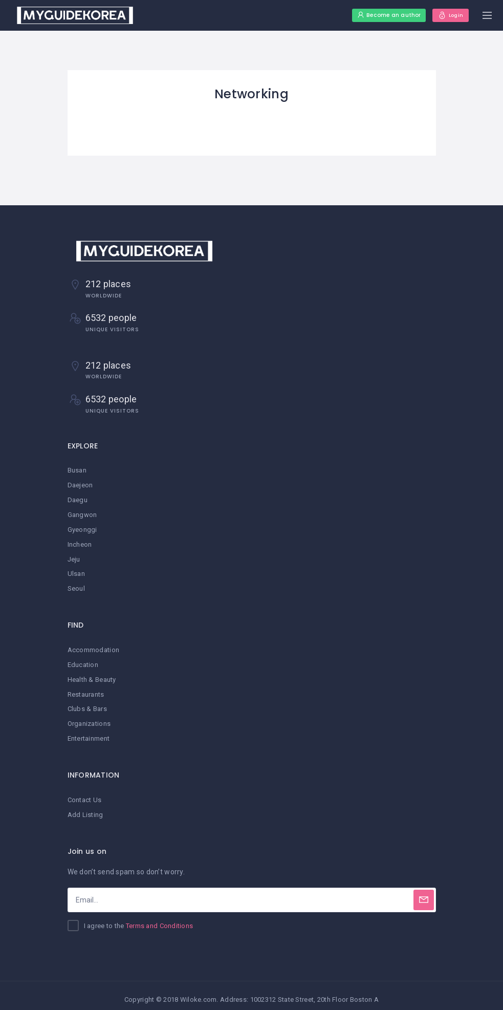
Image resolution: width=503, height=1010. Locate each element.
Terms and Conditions (159, 918)
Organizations (89, 718)
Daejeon (80, 484)
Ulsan (76, 571)
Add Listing (85, 807)
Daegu (78, 499)
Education (83, 660)
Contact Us (85, 793)
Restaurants (86, 689)
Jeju (74, 557)
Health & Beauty (92, 675)
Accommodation (94, 646)
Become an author (377, 15)
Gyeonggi (82, 528)
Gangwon (82, 513)
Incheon (80, 542)
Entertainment (89, 733)
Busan (77, 470)
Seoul (76, 585)
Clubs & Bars (87, 703)
